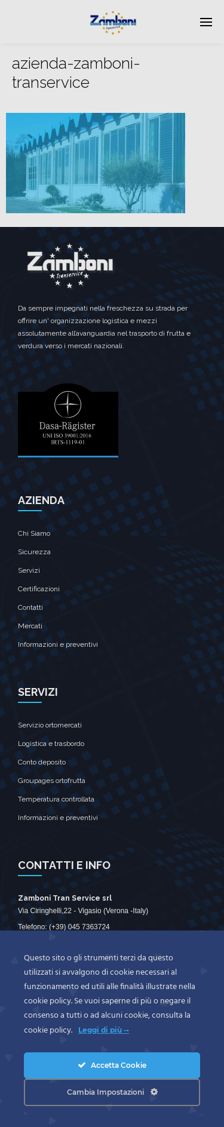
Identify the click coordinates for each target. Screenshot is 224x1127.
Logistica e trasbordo (51, 743)
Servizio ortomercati (50, 725)
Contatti (30, 607)
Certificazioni (39, 589)
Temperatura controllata (56, 799)
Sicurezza (34, 552)
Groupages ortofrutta (51, 780)
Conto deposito (42, 762)
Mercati (30, 626)
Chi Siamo (34, 533)
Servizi (29, 570)
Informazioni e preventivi (58, 644)
